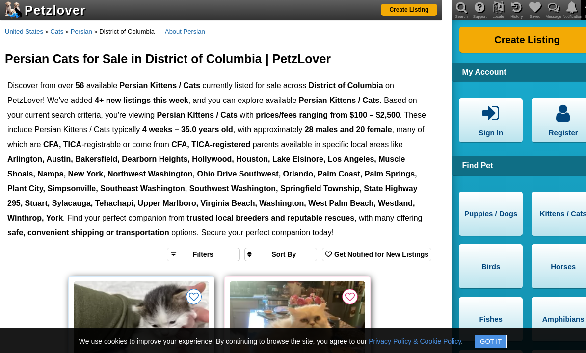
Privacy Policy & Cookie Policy (415, 341)
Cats (57, 31)
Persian (81, 31)
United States (24, 31)
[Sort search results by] (281, 254)
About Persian (185, 31)
